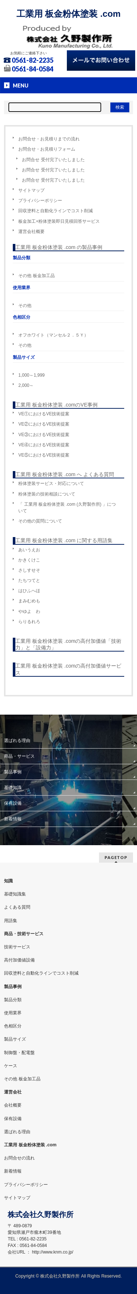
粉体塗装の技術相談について (46, 494)
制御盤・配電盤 (19, 1052)
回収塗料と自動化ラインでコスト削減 (55, 210)
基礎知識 (13, 787)
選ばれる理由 (17, 740)
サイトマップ (31, 190)
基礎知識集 (15, 894)
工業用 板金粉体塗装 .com (68, 14)
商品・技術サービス (23, 933)
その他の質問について (40, 521)
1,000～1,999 (31, 375)
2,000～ (26, 385)
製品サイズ (15, 1039)
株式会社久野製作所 (60, 1276)
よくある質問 (17, 907)
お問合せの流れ (19, 1158)
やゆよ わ (29, 611)
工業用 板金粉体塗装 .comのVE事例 (56, 405)
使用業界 (13, 1012)
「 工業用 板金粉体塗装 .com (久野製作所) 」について (67, 507)
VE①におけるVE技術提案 (43, 413)
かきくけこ (29, 560)
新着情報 (13, 818)
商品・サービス (19, 756)
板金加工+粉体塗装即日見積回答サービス (59, 221)
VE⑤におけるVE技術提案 (43, 455)
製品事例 (13, 771)
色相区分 (13, 1026)
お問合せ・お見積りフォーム (46, 149)
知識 (8, 880)
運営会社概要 (31, 231)
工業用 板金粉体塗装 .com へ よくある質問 (64, 474)
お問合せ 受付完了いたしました (53, 159)
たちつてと (29, 580)
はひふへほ (29, 590)
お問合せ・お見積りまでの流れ (49, 138)
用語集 (10, 920)
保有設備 (13, 803)
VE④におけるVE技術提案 (43, 444)
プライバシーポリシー (40, 200)
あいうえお (29, 549)
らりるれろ (29, 621)
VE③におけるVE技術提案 (43, 434)
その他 (24, 305)
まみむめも (29, 600)
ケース (10, 1065)
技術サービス (17, 946)
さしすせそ (29, 570)
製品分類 (13, 999)
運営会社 (13, 1092)
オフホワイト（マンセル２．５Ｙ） (53, 335)
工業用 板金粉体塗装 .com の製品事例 (58, 247)
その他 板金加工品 (36, 275)
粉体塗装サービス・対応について (51, 483)
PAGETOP (116, 857)
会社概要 (13, 1105)
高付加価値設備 (19, 960)
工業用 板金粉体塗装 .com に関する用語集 (64, 540)
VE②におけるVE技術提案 (43, 424)
